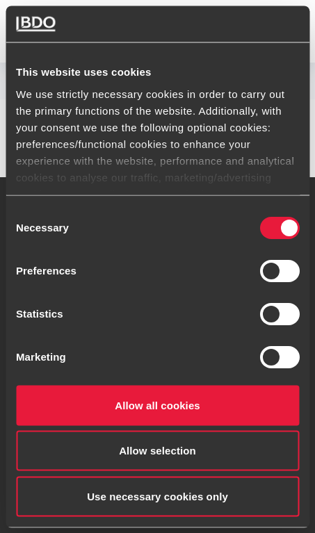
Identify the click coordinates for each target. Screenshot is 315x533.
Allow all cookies (157, 405)
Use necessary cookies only (157, 496)
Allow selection (157, 451)
